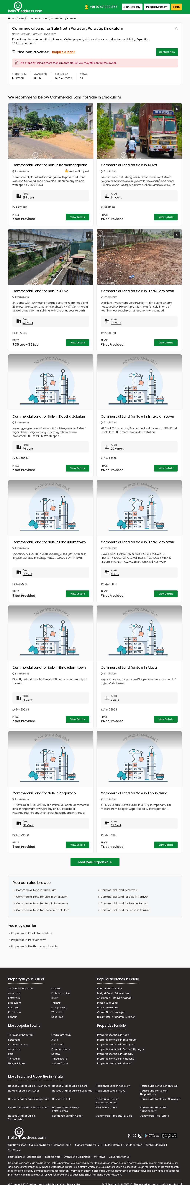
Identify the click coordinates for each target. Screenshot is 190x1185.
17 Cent (27, 574)
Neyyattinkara (16, 1063)
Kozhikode (14, 1012)
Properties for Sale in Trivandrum (117, 1040)
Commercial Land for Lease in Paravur (125, 910)
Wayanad (57, 1012)
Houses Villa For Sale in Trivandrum (29, 1086)
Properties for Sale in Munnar (114, 1063)
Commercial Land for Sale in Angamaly (44, 793)
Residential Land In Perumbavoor (28, 1107)
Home (12, 18)
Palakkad (13, 1007)
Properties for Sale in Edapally (115, 1054)
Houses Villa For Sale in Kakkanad (72, 1090)
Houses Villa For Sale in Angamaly (28, 1099)
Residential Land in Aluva (110, 1090)
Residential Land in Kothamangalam (107, 1101)
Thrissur (56, 1003)
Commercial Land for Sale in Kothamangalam (49, 165)
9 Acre (115, 574)
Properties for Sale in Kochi (113, 1035)
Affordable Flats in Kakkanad (114, 998)
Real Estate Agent (106, 1107)
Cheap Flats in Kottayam (111, 1012)
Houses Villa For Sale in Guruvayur (160, 1099)
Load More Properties (95, 862)
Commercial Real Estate (154, 1116)
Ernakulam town (61, 1035)
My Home (100, 1157)
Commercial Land (37, 18)
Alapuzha (14, 993)
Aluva (54, 1040)
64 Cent (116, 197)
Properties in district (31, 933)
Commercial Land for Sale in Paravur (124, 897)
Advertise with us (119, 1157)
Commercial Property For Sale (114, 1116)
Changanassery (18, 1044)
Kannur (12, 1017)
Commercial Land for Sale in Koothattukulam (49, 416)
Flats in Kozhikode (108, 1007)
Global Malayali (155, 1145)
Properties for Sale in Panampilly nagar (120, 1049)
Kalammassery (60, 1049)
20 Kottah (117, 449)
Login (176, 7)
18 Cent (27, 700)
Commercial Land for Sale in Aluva (129, 165)
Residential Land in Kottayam (113, 1086)
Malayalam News (39, 1145)
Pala (11, 1054)
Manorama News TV (87, 1145)
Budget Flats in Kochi (109, 988)
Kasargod (57, 1017)
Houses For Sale (61, 1099)
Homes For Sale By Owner (23, 1090)
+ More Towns (59, 1063)
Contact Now (167, 52)
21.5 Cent (28, 197)
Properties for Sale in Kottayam (116, 1044)
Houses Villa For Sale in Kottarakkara (66, 1109)
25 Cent (116, 825)
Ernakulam (57, 18)
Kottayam (14, 998)
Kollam (55, 988)
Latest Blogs (34, 1157)
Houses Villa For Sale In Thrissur (158, 1086)
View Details (77, 217)
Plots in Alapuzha (107, 1003)
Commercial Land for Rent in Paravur (124, 903)
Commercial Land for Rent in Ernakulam (42, 903)
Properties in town (28, 940)
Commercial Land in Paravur (119, 890)
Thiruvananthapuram (21, 988)
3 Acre (115, 700)
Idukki (54, 998)
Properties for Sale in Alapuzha (115, 1058)
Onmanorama (63, 1145)
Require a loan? (63, 52)
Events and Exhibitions (77, 1157)
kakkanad (57, 1044)
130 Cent (28, 825)
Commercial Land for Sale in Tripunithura (134, 793)
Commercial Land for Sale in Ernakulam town (137, 291)
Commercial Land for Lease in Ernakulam (42, 910)
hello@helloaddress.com (107, 1174)
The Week (14, 1150)
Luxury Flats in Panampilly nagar (116, 1017)
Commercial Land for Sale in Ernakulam (41, 897)
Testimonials (53, 1157)
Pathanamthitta (60, 993)
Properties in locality (34, 946)
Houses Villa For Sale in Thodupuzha (22, 1117)
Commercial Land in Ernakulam (36, 890)
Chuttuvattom (111, 1145)
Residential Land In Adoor (67, 1116)
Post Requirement (156, 7)
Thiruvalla (14, 1058)
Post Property (132, 7)
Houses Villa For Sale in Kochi (69, 1086)
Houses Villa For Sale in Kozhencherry (153, 1109)
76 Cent (28, 449)
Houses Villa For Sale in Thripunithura (153, 1092)
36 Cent (116, 323)
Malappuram (59, 1007)
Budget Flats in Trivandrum (113, 993)
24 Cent (28, 323)
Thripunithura (59, 1058)
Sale (21, 18)
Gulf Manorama (133, 1145)
